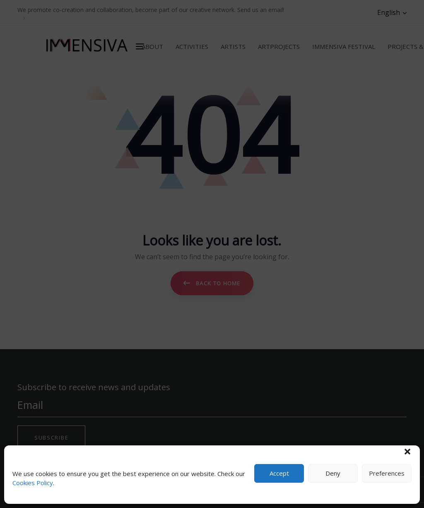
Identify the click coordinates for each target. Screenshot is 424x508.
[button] (407, 451)
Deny (332, 473)
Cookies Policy (32, 483)
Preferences (387, 473)
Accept (279, 473)
